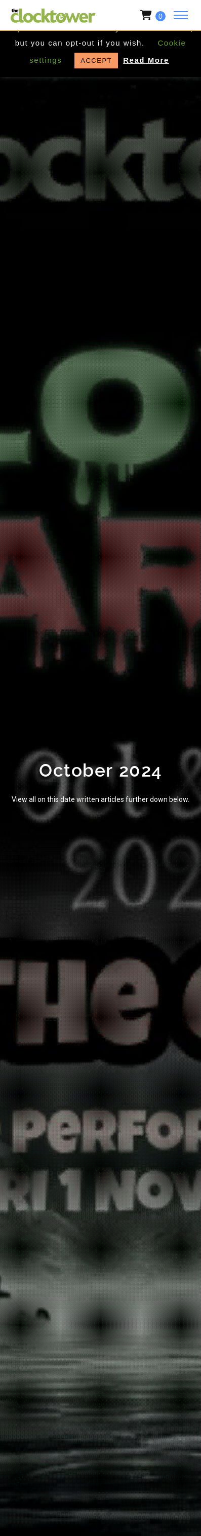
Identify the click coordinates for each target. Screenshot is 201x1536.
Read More (146, 60)
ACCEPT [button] (96, 60)
